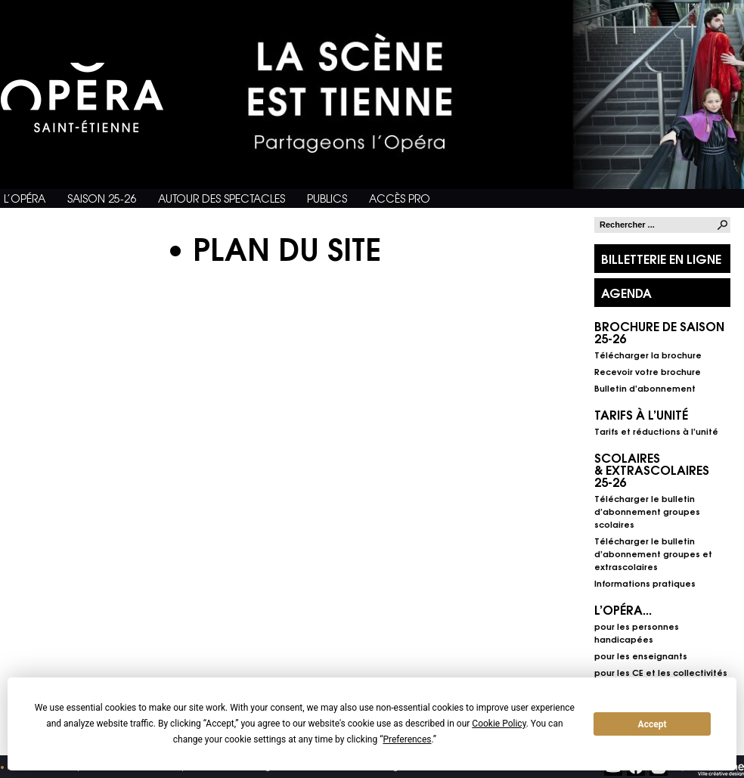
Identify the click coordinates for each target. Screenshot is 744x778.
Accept (652, 724)
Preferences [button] (407, 739)
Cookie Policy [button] (498, 723)
